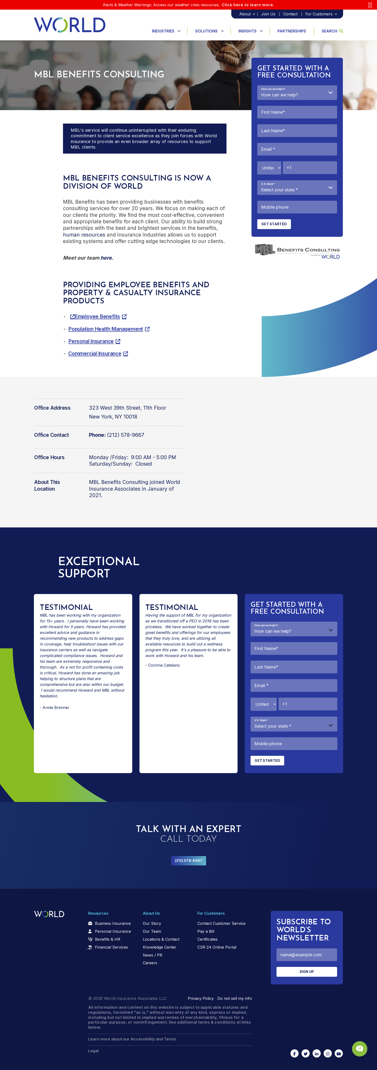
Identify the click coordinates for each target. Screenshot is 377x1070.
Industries (163, 31)
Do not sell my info (234, 998)
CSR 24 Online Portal (216, 947)
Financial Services (111, 947)
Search (332, 31)
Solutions (206, 31)
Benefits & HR (107, 939)
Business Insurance (113, 923)
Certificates (207, 939)
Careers (150, 962)
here (106, 258)
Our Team (152, 931)
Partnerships (291, 31)
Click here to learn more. (248, 4)
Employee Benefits (97, 316)
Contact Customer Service (221, 923)
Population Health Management (105, 329)
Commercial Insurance (94, 353)
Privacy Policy (201, 998)
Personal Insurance (91, 341)
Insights (248, 31)
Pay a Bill (205, 931)
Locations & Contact (161, 939)
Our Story (152, 923)
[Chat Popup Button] (359, 1049)
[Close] (370, 4)
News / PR (152, 955)
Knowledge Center (159, 947)
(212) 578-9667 (188, 860)
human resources (84, 235)
